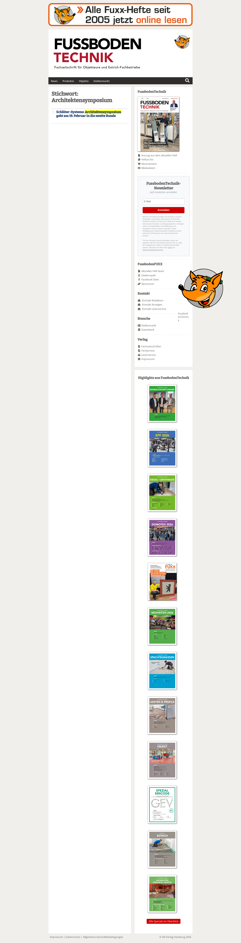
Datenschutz (73, 937)
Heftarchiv (147, 159)
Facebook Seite (150, 279)
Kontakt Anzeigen (152, 304)
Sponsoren (147, 284)
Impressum (148, 359)
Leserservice (148, 355)
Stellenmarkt (101, 81)
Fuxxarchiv (120, 14)
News (54, 81)
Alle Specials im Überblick (163, 921)
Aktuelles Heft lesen (152, 271)
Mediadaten (148, 168)
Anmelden (163, 210)
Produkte (68, 81)
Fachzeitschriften (151, 346)
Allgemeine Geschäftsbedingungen (103, 937)
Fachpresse (148, 350)
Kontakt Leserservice (154, 309)
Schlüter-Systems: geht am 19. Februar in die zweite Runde (88, 114)
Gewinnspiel (148, 275)
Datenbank (147, 329)
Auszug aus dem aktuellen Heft (159, 155)
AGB (170, 247)
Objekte (84, 81)
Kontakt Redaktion (152, 300)
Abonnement (149, 164)
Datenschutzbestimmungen (153, 250)
